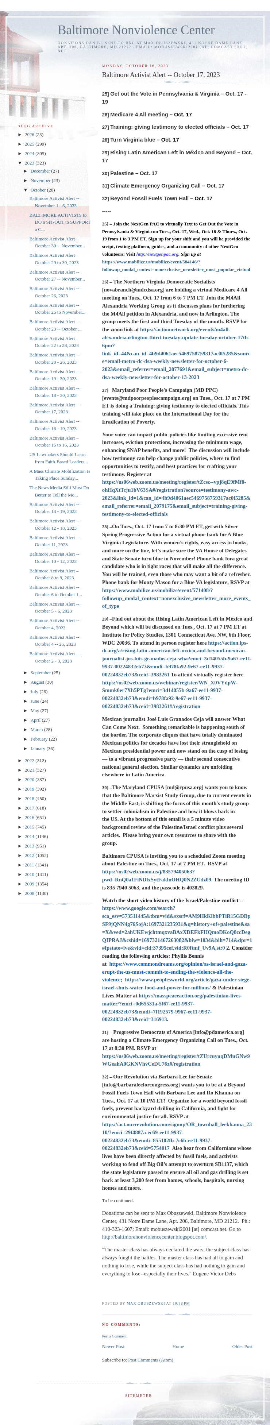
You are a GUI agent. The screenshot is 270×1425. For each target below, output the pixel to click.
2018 (30, 798)
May (35, 710)
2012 (30, 855)
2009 (30, 884)
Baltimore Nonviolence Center (136, 30)
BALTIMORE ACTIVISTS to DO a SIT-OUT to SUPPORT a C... (59, 222)
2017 (30, 808)
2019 (30, 789)
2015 (30, 827)
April (36, 720)
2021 (30, 770)
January (39, 748)
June (35, 701)
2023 (30, 163)
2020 (30, 779)
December (41, 171)
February (40, 739)
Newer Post (113, 1346)
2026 (30, 134)
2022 (30, 760)
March (37, 729)
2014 (30, 836)
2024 (30, 153)
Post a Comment (114, 1336)
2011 (30, 865)
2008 (30, 893)
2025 (30, 144)
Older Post (242, 1346)
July (35, 691)
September (41, 672)
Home (178, 1346)
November (41, 180)
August (38, 682)
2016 (30, 817)
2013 (30, 846)
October (39, 190)
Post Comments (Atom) (150, 1360)
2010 (30, 874)
